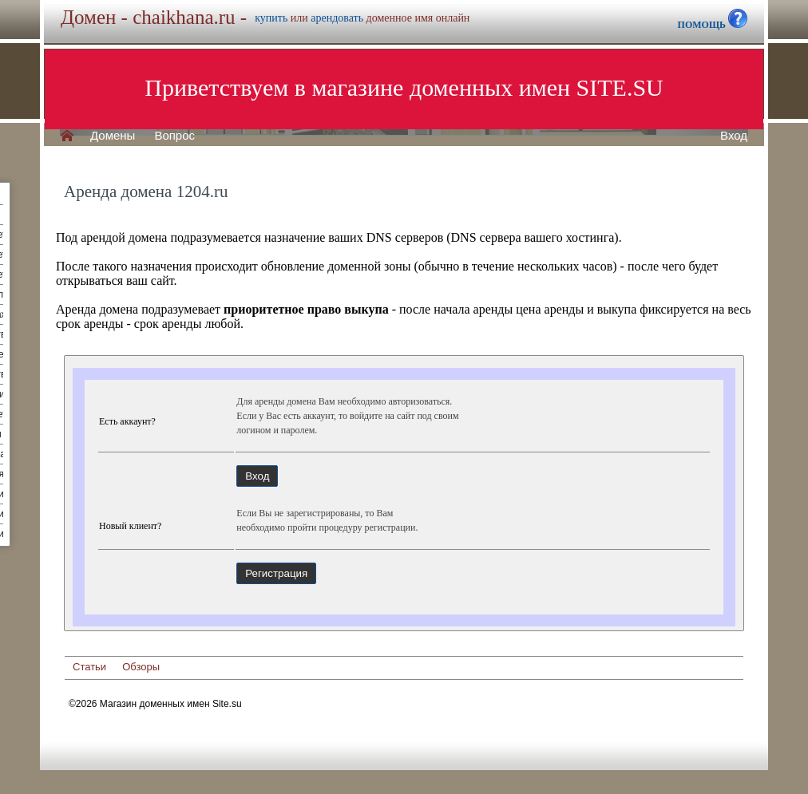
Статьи (89, 667)
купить (271, 18)
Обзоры (141, 667)
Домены (112, 135)
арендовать (337, 18)
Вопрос (174, 135)
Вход (733, 135)
